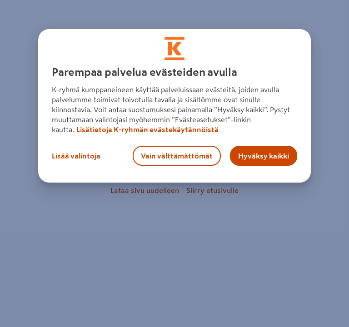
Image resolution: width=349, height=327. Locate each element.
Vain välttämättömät (177, 155)
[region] (174, 106)
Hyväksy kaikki (263, 155)
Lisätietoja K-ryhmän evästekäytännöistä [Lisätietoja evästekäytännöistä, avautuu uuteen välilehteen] (147, 129)
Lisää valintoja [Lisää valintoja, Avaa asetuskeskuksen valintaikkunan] (76, 155)
